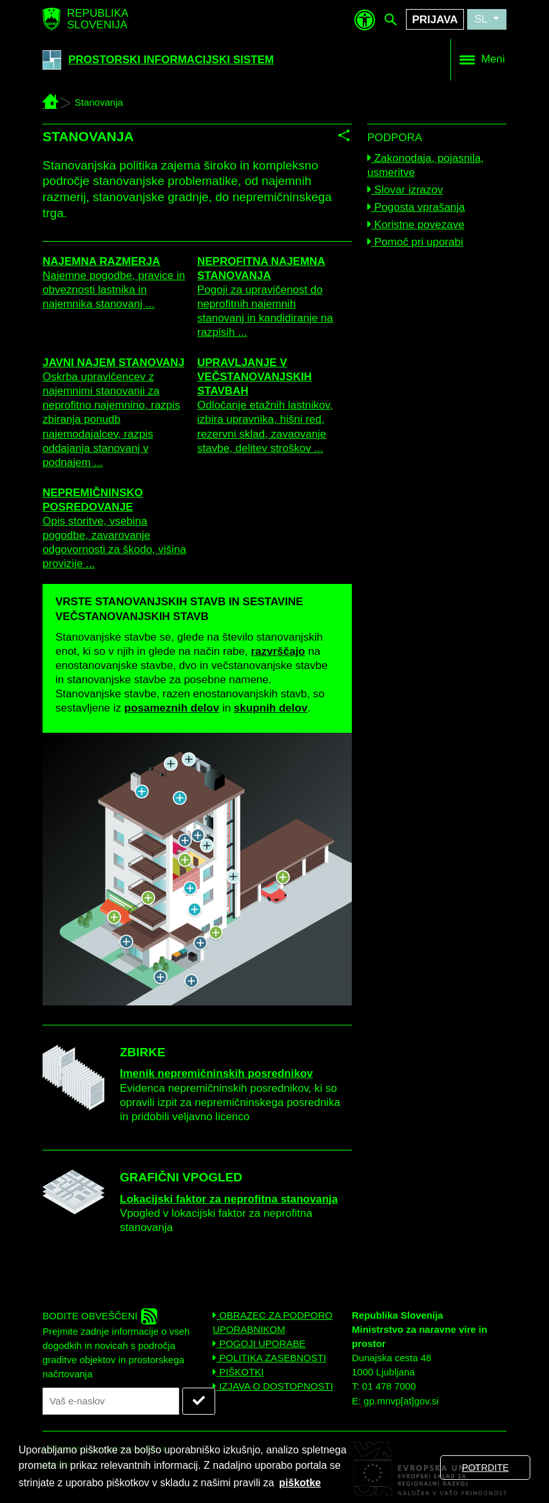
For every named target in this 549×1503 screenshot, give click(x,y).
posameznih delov (171, 708)
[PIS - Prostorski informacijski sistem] (50, 102)
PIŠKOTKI (238, 1371)
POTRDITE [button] (485, 1467)
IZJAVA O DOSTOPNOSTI (273, 1386)
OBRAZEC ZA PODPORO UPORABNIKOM (272, 1322)
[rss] (149, 1316)
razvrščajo (278, 651)
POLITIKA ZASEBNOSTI (269, 1357)
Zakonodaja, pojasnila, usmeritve (425, 165)
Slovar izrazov (405, 190)
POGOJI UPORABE (259, 1343)
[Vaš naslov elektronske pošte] (111, 1401)
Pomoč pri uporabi (415, 242)
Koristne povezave (416, 224)
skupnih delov (270, 708)
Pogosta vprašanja (416, 207)
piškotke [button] (300, 1482)
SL (482, 19)
